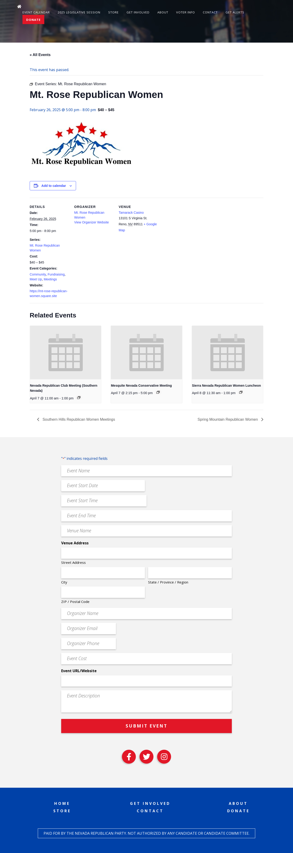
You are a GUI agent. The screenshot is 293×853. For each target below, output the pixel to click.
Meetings (50, 279)
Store (113, 12)
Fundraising (56, 274)
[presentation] (65, 352)
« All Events (40, 55)
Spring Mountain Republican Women (228, 419)
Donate (33, 20)
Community (38, 274)
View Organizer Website (91, 222)
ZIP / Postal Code (75, 601)
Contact (210, 12)
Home (62, 803)
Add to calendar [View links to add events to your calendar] (53, 186)
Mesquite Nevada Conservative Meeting (141, 385)
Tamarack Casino (131, 212)
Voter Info (185, 12)
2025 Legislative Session (79, 12)
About (162, 12)
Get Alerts (235, 12)
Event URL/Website (79, 670)
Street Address (73, 562)
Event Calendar (36, 12)
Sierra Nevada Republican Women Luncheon (226, 385)
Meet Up (36, 279)
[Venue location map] (187, 229)
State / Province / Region (168, 582)
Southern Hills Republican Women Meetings (78, 419)
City (64, 582)
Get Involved (138, 12)
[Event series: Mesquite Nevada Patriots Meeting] (158, 392)
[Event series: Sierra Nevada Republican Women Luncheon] (240, 392)
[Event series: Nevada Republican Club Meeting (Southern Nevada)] (78, 397)
